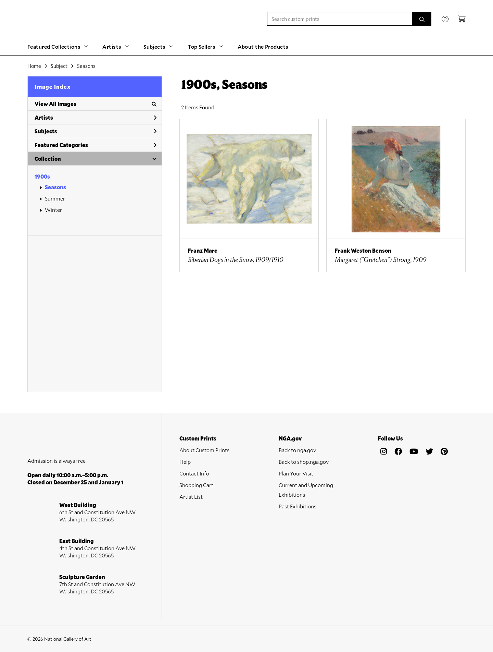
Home (34, 65)
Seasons (55, 187)
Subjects (95, 131)
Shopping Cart (196, 484)
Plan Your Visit (296, 473)
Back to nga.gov (297, 450)
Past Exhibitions (297, 506)
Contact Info (194, 473)
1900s (42, 176)
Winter (53, 209)
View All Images (95, 103)
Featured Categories (95, 144)
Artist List (191, 496)
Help (185, 461)
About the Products (263, 46)
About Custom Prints (204, 450)
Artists (95, 117)
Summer (55, 198)
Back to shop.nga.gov (304, 461)
